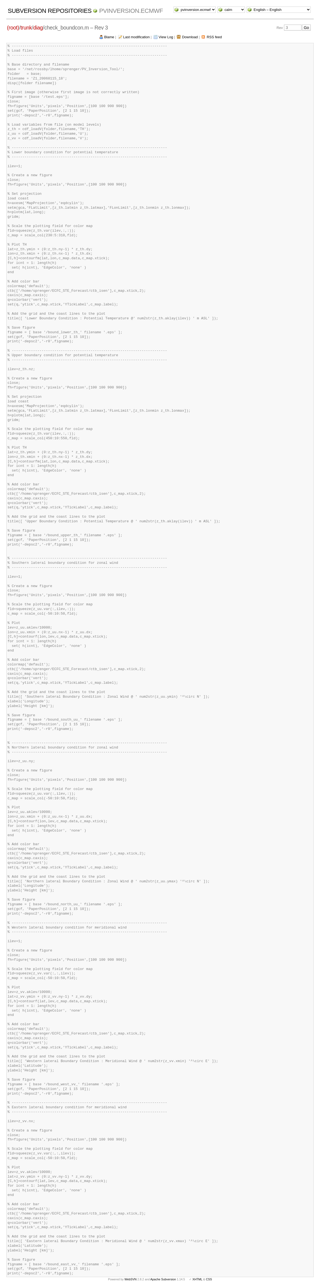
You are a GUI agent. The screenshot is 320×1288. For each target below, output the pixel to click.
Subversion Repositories (49, 10)
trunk (26, 28)
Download (190, 37)
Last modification (136, 37)
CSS (209, 1279)
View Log (165, 37)
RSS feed (214, 37)
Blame (109, 37)
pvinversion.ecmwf (131, 10)
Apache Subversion (163, 1279)
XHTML (197, 1279)
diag (38, 28)
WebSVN (130, 1279)
